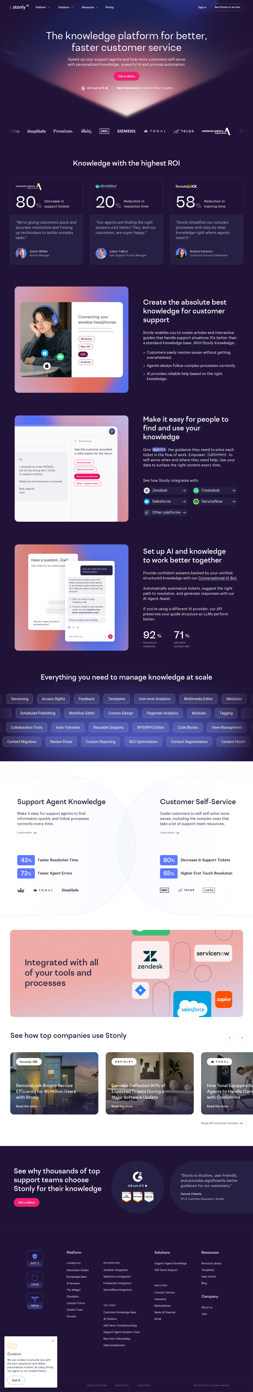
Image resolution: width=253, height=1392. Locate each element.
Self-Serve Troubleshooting (120, 1325)
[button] (182, 974)
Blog (204, 1283)
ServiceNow (208, 501)
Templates (207, 1270)
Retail (157, 1319)
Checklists (73, 1296)
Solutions (66, 7)
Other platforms (162, 512)
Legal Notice (143, 1385)
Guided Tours (75, 1310)
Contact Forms (76, 1303)
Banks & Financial (164, 1312)
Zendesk (156, 490)
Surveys (71, 1316)
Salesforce (157, 501)
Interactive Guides (78, 1270)
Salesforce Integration (117, 1276)
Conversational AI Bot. (217, 578)
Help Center (208, 1276)
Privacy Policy (122, 1385)
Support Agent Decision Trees (121, 1332)
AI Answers (73, 1283)
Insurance (160, 1299)
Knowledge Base (77, 1277)
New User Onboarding (116, 1339)
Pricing (109, 7)
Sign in (202, 7)
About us (206, 1307)
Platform (43, 7)
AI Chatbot (110, 1319)
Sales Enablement (114, 1345)
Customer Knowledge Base (119, 1312)
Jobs (204, 1314)
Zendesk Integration (115, 1270)
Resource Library (211, 1263)
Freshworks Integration (117, 1283)
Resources (90, 7)
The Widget (74, 1290)
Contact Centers (164, 1292)
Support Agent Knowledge (170, 1263)
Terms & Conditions (97, 1385)
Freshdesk (206, 490)
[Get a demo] (26, 1202)
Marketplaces (162, 1306)
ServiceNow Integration (117, 1290)
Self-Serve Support (166, 1270)
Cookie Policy (37, 1371)
